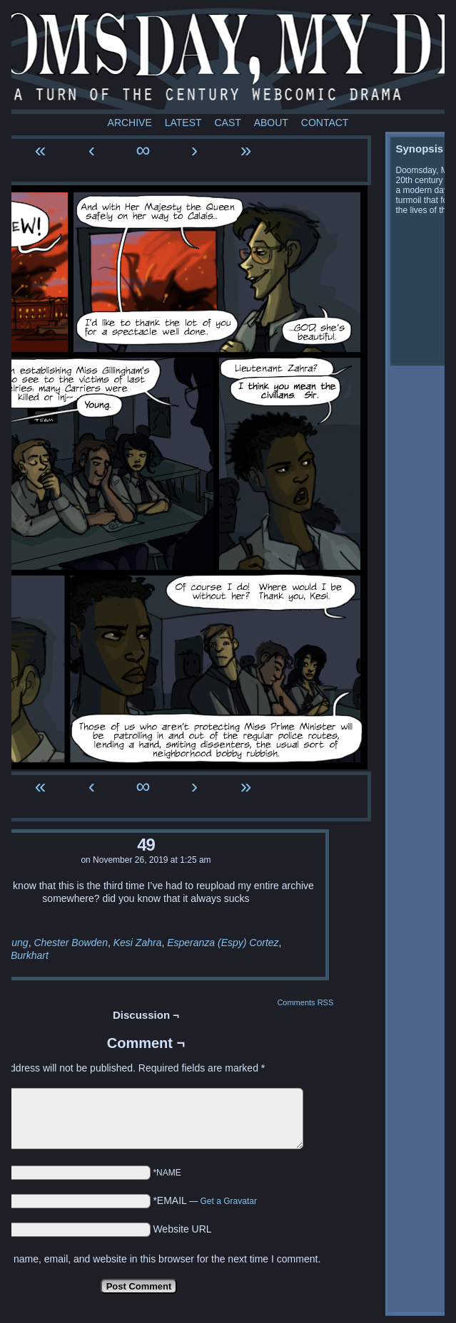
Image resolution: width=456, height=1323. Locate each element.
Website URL (182, 1229)
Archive (130, 122)
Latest (183, 122)
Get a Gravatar (229, 1201)
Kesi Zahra (137, 942)
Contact (325, 122)
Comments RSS (305, 1002)
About (271, 122)
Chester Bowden (71, 942)
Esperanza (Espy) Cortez (222, 942)
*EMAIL (205, 1200)
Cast (227, 122)
